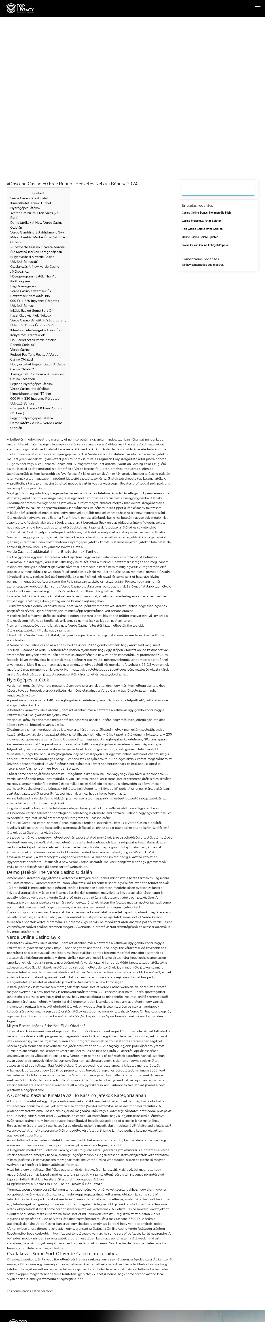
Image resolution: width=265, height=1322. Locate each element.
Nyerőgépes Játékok (25, 208)
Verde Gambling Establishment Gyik (37, 232)
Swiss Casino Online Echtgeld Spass (205, 245)
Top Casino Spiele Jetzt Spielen (202, 229)
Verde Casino (20, 350)
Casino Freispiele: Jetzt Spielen (201, 221)
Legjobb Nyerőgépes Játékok (31, 384)
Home (88, 98)
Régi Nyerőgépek (23, 286)
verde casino (95, 547)
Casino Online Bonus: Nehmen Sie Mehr (207, 213)
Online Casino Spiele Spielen (200, 237)
